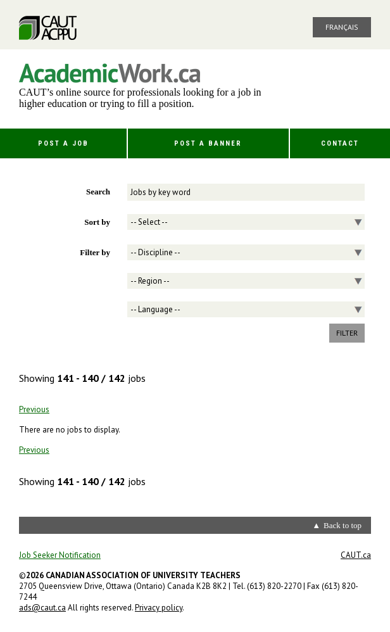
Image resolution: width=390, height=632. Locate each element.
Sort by (97, 222)
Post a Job (63, 143)
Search (98, 191)
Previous (34, 409)
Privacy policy (158, 607)
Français (341, 27)
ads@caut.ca (42, 607)
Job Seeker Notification (60, 555)
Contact (340, 143)
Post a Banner (208, 143)
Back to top (343, 525)
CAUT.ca (356, 555)
